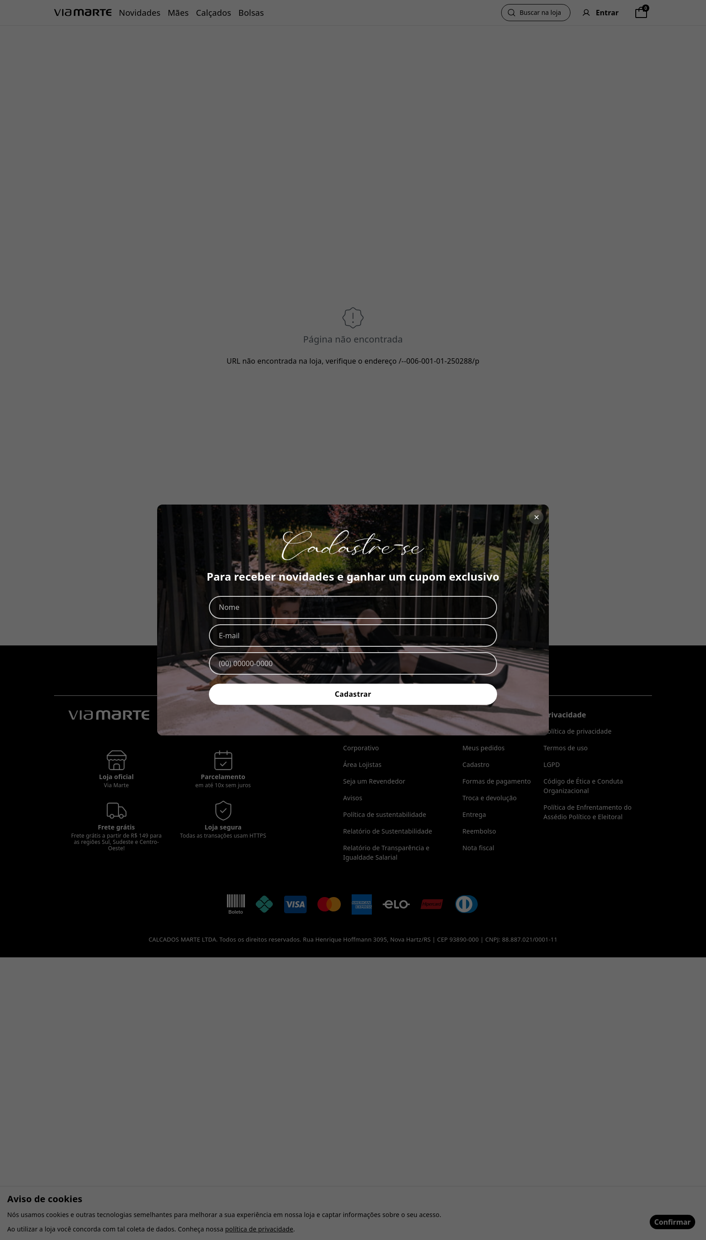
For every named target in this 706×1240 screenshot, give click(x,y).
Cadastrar (353, 694)
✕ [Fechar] (536, 517)
